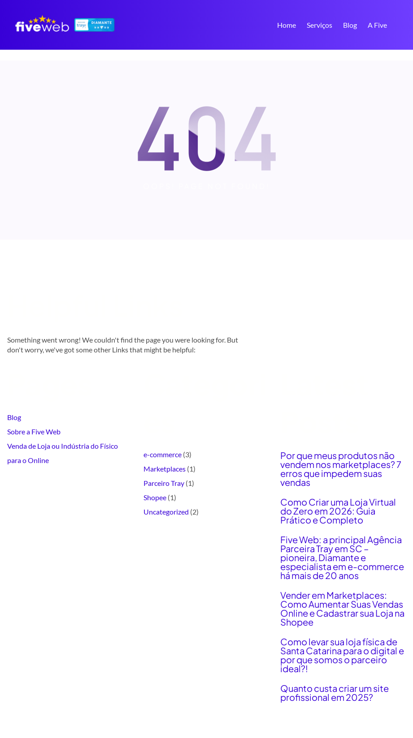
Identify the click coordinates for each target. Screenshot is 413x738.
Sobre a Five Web (34, 431)
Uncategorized (166, 511)
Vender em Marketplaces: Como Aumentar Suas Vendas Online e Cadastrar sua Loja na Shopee (342, 608)
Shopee (154, 497)
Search (402, 26)
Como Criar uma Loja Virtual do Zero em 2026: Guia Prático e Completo (338, 511)
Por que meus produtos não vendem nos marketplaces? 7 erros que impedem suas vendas (340, 469)
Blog (14, 417)
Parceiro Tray (163, 483)
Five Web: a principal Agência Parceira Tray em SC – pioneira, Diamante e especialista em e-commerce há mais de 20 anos (342, 557)
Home (286, 25)
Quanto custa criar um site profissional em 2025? (334, 693)
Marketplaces (164, 468)
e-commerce (162, 454)
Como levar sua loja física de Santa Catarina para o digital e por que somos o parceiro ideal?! (342, 655)
